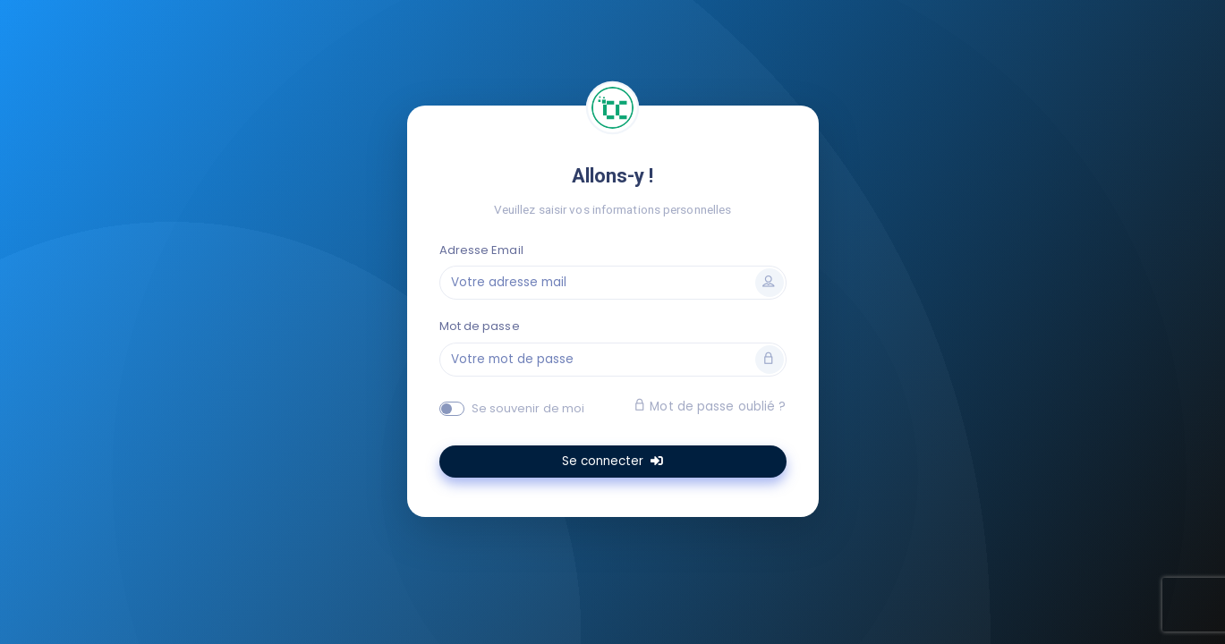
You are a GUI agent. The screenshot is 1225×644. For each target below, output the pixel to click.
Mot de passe (479, 326)
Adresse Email (481, 250)
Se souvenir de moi (528, 408)
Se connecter (612, 461)
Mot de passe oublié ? (710, 406)
